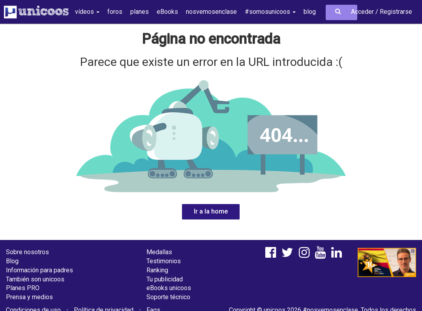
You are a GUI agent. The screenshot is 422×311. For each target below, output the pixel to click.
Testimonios (163, 261)
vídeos (87, 11)
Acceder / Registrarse (381, 11)
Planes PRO (22, 288)
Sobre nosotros (27, 252)
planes (139, 11)
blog (310, 11)
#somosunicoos (270, 11)
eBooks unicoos (168, 288)
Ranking (157, 270)
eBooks (167, 11)
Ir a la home (211, 211)
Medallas (159, 252)
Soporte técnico (168, 297)
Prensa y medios (29, 297)
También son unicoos (35, 279)
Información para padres (39, 270)
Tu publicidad (164, 279)
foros (114, 11)
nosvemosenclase (211, 11)
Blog (12, 261)
